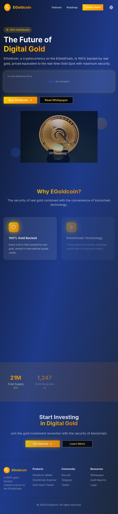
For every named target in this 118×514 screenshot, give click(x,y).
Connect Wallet (93, 7)
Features (57, 7)
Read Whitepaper (56, 100)
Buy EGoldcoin (20, 100)
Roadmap (72, 7)
